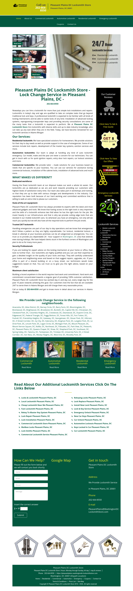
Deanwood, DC (69, 312)
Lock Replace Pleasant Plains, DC (89, 401)
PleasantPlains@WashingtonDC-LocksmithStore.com (104, 510)
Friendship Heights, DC (32, 318)
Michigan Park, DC (63, 323)
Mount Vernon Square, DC (23, 326)
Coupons (60, 24)
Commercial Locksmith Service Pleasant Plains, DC (44, 434)
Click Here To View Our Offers (108, 160)
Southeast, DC (83, 329)
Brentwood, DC (18, 310)
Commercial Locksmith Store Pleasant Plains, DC (43, 423)
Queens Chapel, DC (41, 329)
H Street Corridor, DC (25, 321)
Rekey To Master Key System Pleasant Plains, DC (43, 412)
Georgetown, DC (62, 318)
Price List (72, 581)
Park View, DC (77, 326)
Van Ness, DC (29, 334)
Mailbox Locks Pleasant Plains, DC (36, 427)
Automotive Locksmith (66, 18)
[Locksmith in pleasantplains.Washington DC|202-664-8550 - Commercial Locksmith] (26, 362)
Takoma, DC (33, 332)
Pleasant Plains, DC (24, 329)
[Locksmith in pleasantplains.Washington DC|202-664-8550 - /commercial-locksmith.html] (29, 40)
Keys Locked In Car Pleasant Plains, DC (91, 427)
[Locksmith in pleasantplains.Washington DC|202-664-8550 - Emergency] (39, 70)
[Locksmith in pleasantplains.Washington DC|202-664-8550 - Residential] (20, 70)
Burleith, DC (59, 310)
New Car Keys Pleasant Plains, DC (89, 416)
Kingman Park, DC (65, 321)
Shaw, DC (55, 329)
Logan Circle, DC (47, 323)
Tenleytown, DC (45, 332)
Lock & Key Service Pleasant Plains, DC (91, 409)
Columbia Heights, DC (39, 312)
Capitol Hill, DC (71, 310)
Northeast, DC (51, 326)
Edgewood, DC (18, 315)
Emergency (78, 579)
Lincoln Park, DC (32, 323)
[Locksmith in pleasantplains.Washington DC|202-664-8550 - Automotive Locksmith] (54, 362)
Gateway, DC (48, 318)
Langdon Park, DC (82, 321)
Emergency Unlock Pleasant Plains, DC (91, 412)
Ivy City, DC (39, 321)
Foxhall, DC (17, 318)
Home (18, 18)
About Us (28, 18)
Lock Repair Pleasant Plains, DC (35, 416)
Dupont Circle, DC (84, 312)
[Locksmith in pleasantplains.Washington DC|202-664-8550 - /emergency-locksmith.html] (110, 349)
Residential (46, 579)
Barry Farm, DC (62, 307)
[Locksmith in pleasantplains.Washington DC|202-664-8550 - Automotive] (20, 55)
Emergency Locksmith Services (108, 194)
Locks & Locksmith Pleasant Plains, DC (38, 397)
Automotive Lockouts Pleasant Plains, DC (93, 423)
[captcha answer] (24, 508)
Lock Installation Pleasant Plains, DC (38, 420)
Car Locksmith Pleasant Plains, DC (89, 431)
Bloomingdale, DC (77, 307)
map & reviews (96, 570)
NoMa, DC (40, 326)
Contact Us (71, 24)
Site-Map (81, 581)
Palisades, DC (64, 326)
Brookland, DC (47, 310)
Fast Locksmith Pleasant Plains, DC (37, 409)
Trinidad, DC (58, 332)
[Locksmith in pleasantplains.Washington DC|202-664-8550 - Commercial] (20, 39)
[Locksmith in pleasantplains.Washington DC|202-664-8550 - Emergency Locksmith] (110, 362)
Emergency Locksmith (108, 18)
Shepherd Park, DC (68, 329)
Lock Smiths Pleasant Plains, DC (35, 431)
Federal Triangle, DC (34, 315)
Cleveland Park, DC (20, 312)
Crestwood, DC (55, 312)
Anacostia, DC (18, 307)
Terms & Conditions (60, 581)
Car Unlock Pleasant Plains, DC (88, 420)
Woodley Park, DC (73, 334)
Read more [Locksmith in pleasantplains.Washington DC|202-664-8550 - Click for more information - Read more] (17, 43)
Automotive (67, 579)
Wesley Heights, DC (44, 334)
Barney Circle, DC (47, 307)
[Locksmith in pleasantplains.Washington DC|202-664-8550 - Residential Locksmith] (82, 362)
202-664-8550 (40, 9)
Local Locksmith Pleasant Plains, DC (37, 401)
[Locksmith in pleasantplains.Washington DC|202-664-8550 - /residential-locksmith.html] (82, 349)
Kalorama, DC (51, 321)
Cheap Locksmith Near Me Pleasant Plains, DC (42, 405)
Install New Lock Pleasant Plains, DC (90, 405)
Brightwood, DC (33, 310)
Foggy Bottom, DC (51, 315)
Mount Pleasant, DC (80, 323)
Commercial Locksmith (44, 18)
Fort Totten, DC (80, 315)
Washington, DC (70, 236)
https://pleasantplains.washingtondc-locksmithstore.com (77, 573)
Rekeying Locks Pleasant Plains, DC (90, 397)
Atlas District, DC (32, 307)
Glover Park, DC (77, 318)
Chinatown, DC (85, 310)
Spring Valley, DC (19, 332)
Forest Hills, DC (66, 315)
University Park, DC (73, 332)
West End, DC (59, 334)
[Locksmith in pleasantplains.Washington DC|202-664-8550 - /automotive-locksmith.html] (29, 56)
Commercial (56, 579)
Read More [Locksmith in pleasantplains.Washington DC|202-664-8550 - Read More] (26, 367)
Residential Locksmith (87, 18)
